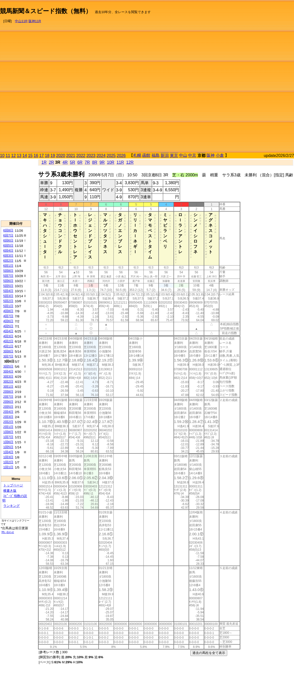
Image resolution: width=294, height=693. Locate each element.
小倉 (220, 155)
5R (72, 162)
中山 (183, 155)
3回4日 (8, 371)
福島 (156, 155)
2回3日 (8, 417)
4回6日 (8, 321)
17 (41, 155)
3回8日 (8, 351)
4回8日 (8, 311)
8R (94, 162)
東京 (174, 155)
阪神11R (34, 21)
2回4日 (8, 412)
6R (79, 162)
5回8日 (8, 271)
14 (24, 155)
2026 (121, 155)
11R (120, 162)
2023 (91, 155)
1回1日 (8, 467)
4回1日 (8, 346)
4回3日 (8, 336)
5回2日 (8, 301)
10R (110, 162)
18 (47, 155)
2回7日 (8, 397)
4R (65, 162)
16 (36, 155)
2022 (80, 155)
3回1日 (8, 386)
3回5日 (8, 366)
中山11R (21, 21)
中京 (192, 155)
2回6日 (8, 402)
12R (130, 162)
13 (19, 155)
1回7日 (8, 437)
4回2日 (8, 341)
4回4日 (8, 331)
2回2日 (8, 422)
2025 (111, 155)
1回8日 (8, 432)
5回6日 (8, 281)
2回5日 (8, 407)
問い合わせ (8, 532)
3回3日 (8, 376)
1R (43, 162)
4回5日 (8, 326)
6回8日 (8, 230)
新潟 (165, 155)
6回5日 (8, 245)
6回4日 (8, 250)
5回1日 (8, 306)
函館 (146, 155)
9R (102, 162)
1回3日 (8, 457)
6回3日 (8, 255)
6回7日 (8, 235)
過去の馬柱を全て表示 (208, 653)
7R (87, 162)
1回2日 (8, 462)
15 (30, 155)
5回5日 (8, 286)
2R (51, 162)
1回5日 (8, 447)
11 (8, 155)
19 (52, 155)
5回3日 (8, 296)
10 (2, 155)
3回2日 (8, 381)
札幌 (137, 155)
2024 (101, 155)
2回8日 (8, 391)
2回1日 (8, 427)
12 (13, 155)
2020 (60, 155)
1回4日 (8, 452)
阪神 (211, 155)
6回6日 (8, 240)
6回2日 (8, 260)
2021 (70, 155)
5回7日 (8, 276)
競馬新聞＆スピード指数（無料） (46, 11)
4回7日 (8, 316)
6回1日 (8, 266)
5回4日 (8, 291)
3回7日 (8, 356)
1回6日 (8, 442)
